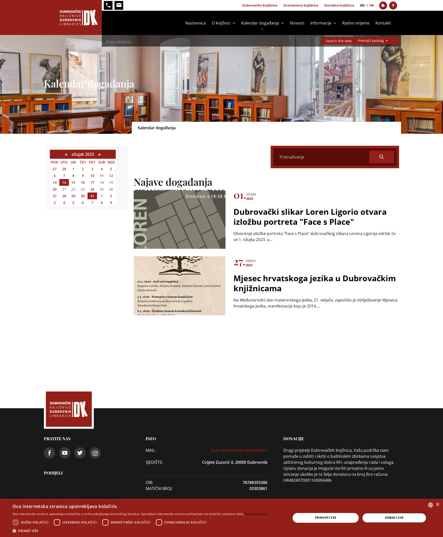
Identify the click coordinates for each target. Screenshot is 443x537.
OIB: (149, 482)
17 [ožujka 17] (92, 182)
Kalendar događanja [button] (260, 23)
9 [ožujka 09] (83, 175)
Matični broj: (159, 488)
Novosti (297, 23)
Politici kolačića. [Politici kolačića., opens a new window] (255, 514)
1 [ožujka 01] (73, 168)
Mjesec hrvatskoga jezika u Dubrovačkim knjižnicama (314, 283)
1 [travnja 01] (102, 196)
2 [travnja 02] (111, 196)
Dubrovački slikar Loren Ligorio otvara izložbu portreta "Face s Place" (310, 216)
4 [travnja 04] (64, 202)
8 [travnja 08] (102, 202)
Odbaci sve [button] (394, 518)
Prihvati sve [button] (325, 518)
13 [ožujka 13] (55, 182)
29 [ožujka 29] (73, 196)
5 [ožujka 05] (111, 168)
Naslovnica (195, 23)
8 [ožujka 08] (73, 175)
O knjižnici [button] (221, 23)
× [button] (437, 504)
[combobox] (430, 505)
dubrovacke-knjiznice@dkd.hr (239, 450)
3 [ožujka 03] (92, 168)
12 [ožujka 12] (111, 175)
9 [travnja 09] (111, 202)
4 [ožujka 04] (102, 168)
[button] (140, 530)
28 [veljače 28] (64, 168)
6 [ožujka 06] (55, 175)
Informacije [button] (321, 23)
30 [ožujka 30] (83, 196)
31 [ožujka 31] (92, 196)
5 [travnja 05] (73, 202)
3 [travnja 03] (55, 202)
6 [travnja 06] (83, 202)
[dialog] (221, 518)
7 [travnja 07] (92, 202)
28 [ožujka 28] (64, 196)
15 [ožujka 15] (73, 182)
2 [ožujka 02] (83, 168)
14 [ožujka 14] (64, 182)
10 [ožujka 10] (92, 175)
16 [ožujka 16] (83, 182)
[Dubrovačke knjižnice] (73, 18)
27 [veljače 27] (55, 168)
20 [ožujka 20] (55, 189)
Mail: (151, 450)
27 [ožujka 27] (55, 196)
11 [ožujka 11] (102, 175)
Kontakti (383, 23)
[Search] (229, 41)
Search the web (339, 40)
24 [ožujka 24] (92, 189)
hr (371, 5)
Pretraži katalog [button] (371, 40)
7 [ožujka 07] (64, 175)
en (362, 5)
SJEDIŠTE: (154, 462)
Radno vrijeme (355, 23)
